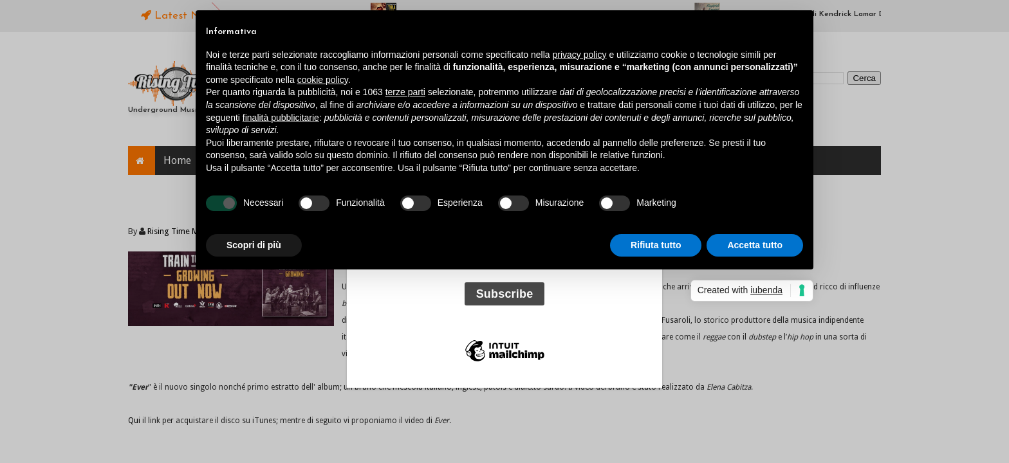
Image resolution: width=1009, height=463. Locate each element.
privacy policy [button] (580, 55)
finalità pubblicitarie (281, 118)
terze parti (405, 92)
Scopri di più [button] (254, 245)
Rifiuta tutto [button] (656, 245)
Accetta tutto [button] (754, 245)
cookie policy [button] (322, 80)
